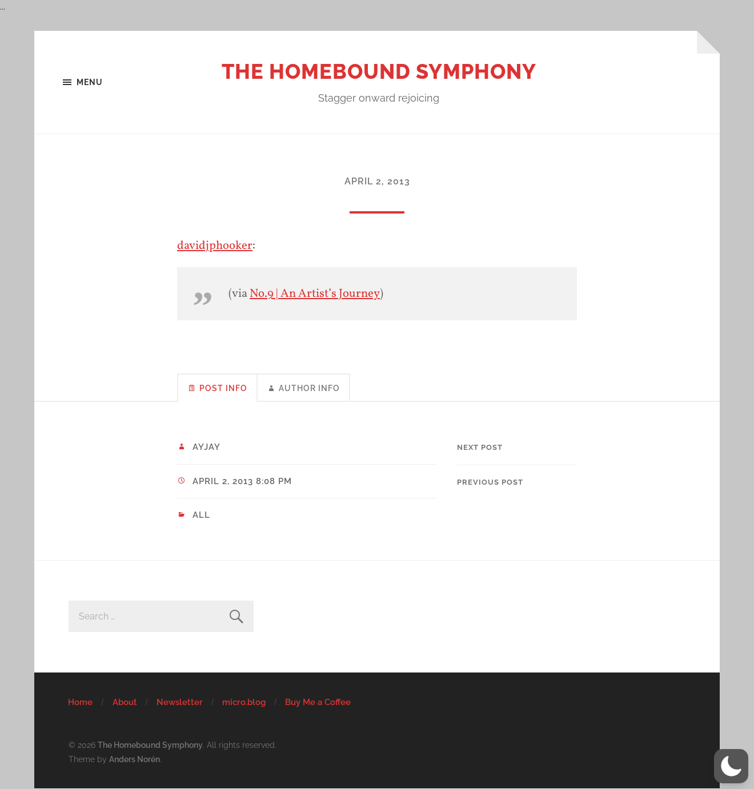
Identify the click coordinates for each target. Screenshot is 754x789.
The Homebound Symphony (379, 71)
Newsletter (180, 702)
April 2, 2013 (377, 181)
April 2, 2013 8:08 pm (242, 481)
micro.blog (244, 702)
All (201, 515)
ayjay (206, 447)
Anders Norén (134, 759)
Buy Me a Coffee (318, 702)
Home (80, 702)
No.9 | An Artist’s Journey (315, 293)
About (125, 702)
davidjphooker (214, 245)
